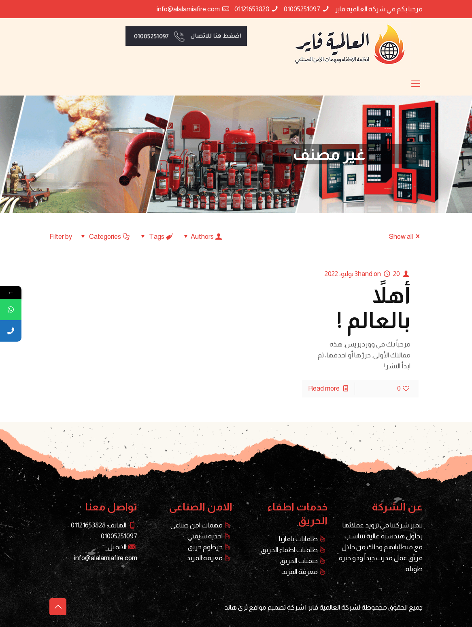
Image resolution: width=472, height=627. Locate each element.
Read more (324, 388)
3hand (363, 274)
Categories (104, 236)
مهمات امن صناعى (196, 525)
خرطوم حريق (205, 547)
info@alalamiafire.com (188, 9)
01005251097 (302, 9)
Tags (156, 236)
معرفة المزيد (300, 572)
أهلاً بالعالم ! (373, 308)
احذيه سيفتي (205, 536)
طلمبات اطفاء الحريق (289, 550)
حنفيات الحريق (299, 561)
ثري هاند (236, 607)
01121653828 (251, 9)
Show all (406, 236)
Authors (202, 236)
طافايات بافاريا (298, 539)
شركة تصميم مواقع (276, 607)
